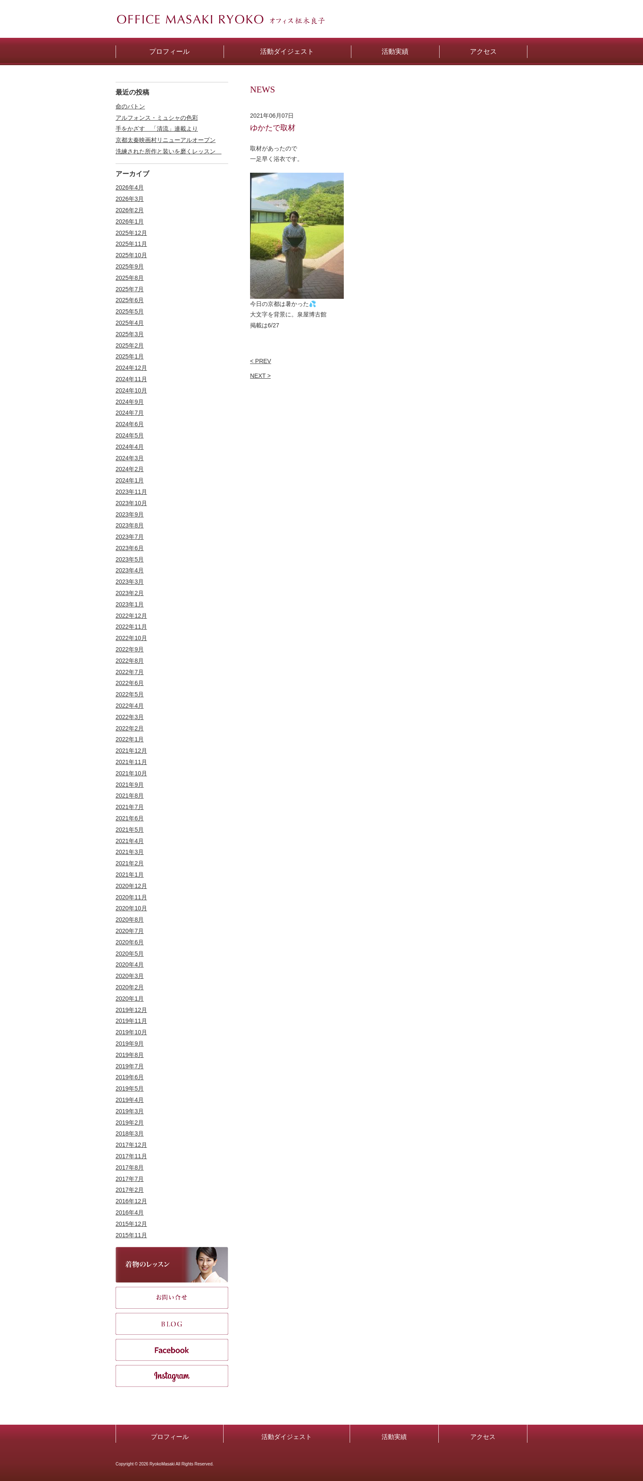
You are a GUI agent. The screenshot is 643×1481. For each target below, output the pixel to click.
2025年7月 (130, 289)
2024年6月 (130, 424)
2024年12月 (131, 367)
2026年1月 (130, 221)
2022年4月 (130, 705)
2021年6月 (130, 818)
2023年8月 (130, 525)
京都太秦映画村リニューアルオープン (166, 140)
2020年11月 (131, 897)
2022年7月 (130, 672)
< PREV (260, 361)
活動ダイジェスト (286, 1436)
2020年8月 (130, 919)
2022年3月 (130, 717)
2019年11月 (131, 1020)
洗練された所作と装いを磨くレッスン (168, 151)
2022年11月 (131, 626)
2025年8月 (130, 277)
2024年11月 (131, 379)
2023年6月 (130, 548)
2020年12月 (131, 886)
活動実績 (394, 1436)
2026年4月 (130, 187)
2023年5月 (130, 559)
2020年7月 (130, 931)
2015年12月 (131, 1223)
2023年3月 (130, 581)
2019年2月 (130, 1122)
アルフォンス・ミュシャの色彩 (157, 117)
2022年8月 (130, 660)
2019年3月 (130, 1111)
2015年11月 (131, 1235)
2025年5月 (130, 311)
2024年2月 (130, 469)
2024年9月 (130, 401)
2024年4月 (130, 446)
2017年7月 (130, 1178)
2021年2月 (130, 863)
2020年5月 (130, 953)
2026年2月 (130, 210)
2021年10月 (131, 773)
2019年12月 (131, 1010)
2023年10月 (131, 503)
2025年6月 (130, 300)
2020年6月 (130, 942)
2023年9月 (130, 514)
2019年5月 (130, 1088)
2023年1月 (130, 604)
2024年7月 (130, 412)
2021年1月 (130, 874)
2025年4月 (130, 322)
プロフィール (170, 1436)
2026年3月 (130, 198)
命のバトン (130, 106)
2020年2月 (130, 987)
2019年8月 (130, 1054)
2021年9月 (130, 784)
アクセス (482, 1436)
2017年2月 (130, 1189)
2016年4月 (130, 1212)
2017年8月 (130, 1167)
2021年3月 (130, 852)
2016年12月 (131, 1201)
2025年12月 (131, 232)
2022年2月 (130, 728)
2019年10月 (131, 1032)
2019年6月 (130, 1077)
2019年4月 (130, 1099)
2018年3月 (130, 1133)
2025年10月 (131, 255)
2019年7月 (130, 1066)
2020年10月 (131, 908)
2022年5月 (130, 694)
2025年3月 (130, 334)
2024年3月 (130, 458)
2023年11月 (131, 491)
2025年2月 (130, 345)
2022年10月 (131, 638)
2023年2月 (130, 593)
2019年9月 (130, 1043)
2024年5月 (130, 435)
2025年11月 (131, 243)
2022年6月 (130, 683)
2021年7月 (130, 807)
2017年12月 (131, 1144)
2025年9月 (130, 266)
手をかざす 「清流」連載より (157, 128)
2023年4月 (130, 570)
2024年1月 (130, 480)
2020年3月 (130, 975)
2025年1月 (130, 356)
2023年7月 (130, 536)
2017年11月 (131, 1156)
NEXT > (260, 375)
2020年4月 (130, 964)
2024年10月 (131, 390)
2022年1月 (130, 739)
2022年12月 (131, 615)
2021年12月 (131, 750)
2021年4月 (130, 841)
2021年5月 (130, 829)
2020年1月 (130, 998)
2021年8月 (130, 795)
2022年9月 (130, 649)
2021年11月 (131, 762)
